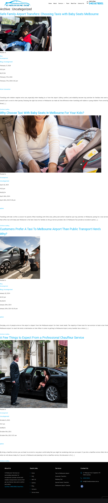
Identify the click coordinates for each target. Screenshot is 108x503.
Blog (1, 56)
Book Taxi (73, 3)
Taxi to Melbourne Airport (62, 473)
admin (2, 208)
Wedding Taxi (58, 479)
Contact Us (81, 3)
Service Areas (35, 492)
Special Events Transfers (62, 482)
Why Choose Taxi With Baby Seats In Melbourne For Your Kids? (42, 113)
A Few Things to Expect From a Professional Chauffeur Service (42, 337)
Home (50, 3)
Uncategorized (4, 58)
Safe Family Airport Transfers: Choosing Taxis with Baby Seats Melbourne (49, 14)
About (55, 3)
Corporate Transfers (60, 476)
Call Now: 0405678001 (11, 486)
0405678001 (96, 3)
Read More (20, 486)
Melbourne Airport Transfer (62, 485)
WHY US (34, 479)
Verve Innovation (5, 89)
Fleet (67, 3)
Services (61, 3)
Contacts (34, 489)
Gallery (34, 483)
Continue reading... (5, 109)
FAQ (33, 476)
